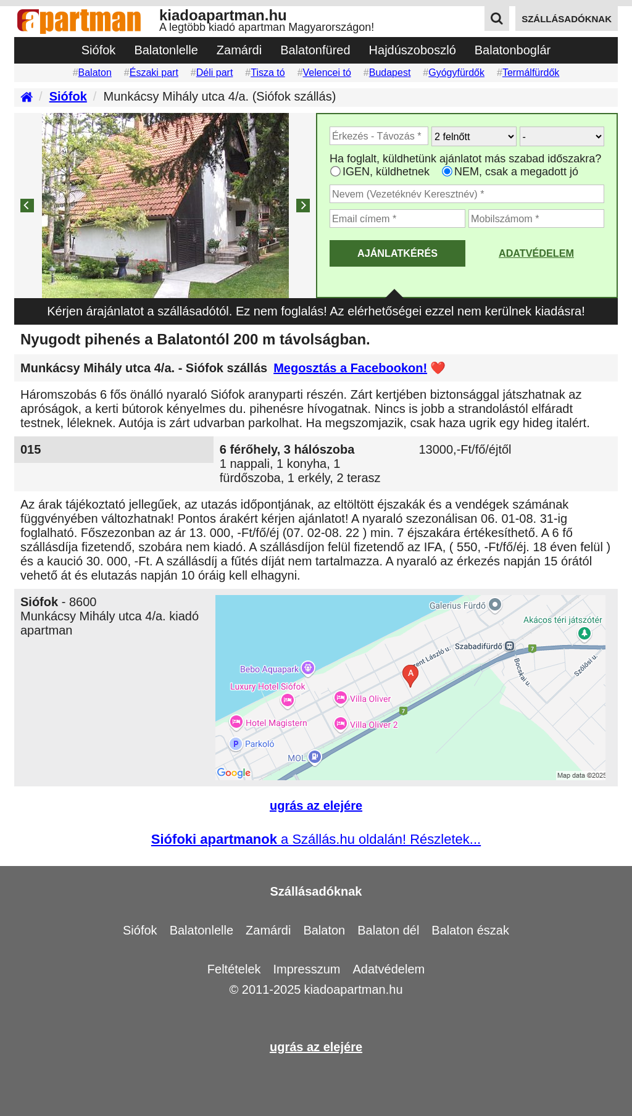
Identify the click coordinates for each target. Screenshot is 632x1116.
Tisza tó (268, 72)
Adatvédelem (536, 253)
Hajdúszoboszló (412, 50)
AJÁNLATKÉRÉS (397, 253)
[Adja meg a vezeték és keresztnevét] (467, 194)
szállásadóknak (567, 19)
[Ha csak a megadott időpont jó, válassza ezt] (447, 171)
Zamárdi (239, 50)
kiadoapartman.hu (353, 989)
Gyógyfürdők (456, 72)
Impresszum (307, 969)
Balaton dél (388, 930)
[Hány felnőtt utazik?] (474, 136)
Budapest (390, 72)
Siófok (98, 50)
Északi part (154, 72)
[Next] (303, 205)
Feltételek (234, 969)
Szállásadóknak (316, 891)
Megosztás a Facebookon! (350, 368)
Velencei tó (327, 72)
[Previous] (27, 205)
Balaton (95, 72)
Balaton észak (470, 930)
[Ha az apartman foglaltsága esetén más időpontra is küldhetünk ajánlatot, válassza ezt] (335, 171)
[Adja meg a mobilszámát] (536, 218)
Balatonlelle (166, 50)
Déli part (214, 72)
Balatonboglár (513, 50)
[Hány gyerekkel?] (562, 136)
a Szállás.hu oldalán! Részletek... (316, 839)
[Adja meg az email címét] (397, 218)
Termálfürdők (530, 72)
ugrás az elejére (316, 805)
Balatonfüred (315, 50)
